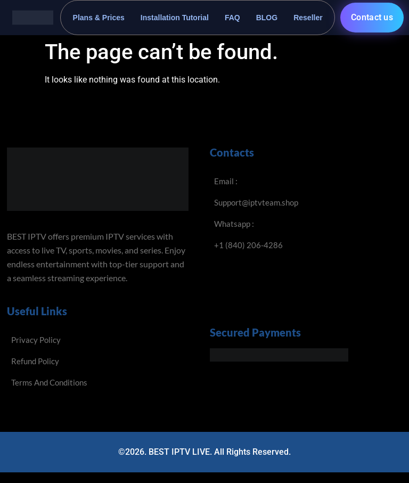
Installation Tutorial (175, 17)
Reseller (307, 17)
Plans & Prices (99, 17)
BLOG (266, 17)
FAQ (232, 17)
